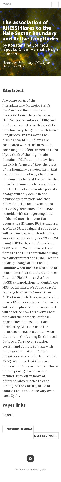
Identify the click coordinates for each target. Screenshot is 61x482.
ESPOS (6, 4)
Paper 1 (7, 415)
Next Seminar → (46, 435)
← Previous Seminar (18, 429)
